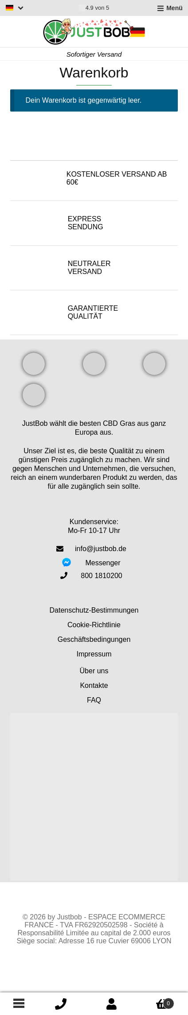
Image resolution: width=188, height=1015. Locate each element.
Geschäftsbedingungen (94, 639)
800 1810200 (101, 575)
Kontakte (94, 685)
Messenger (102, 563)
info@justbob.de (100, 548)
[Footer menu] (17, 1004)
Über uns (94, 671)
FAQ (94, 700)
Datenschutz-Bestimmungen (94, 610)
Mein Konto (111, 1004)
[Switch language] (15, 7)
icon (60, 1004)
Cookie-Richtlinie (94, 625)
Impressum (93, 654)
